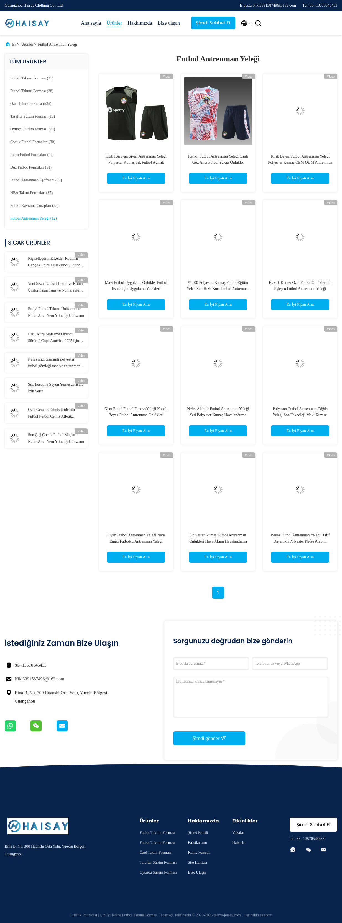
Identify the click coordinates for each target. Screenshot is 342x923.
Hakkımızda (139, 23)
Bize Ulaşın (197, 872)
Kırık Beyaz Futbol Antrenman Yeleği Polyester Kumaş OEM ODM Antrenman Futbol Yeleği (300, 162)
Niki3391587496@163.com (39, 679)
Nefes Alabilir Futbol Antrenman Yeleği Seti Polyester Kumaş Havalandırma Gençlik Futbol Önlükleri (218, 415)
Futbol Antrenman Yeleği (57, 44)
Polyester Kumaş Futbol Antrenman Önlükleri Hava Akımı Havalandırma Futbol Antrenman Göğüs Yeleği (218, 541)
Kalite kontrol (199, 852)
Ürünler (114, 23)
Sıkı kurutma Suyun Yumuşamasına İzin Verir (55, 387)
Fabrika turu (197, 842)
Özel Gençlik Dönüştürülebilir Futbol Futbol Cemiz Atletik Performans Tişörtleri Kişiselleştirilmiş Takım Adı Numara (51, 414)
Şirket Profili (198, 833)
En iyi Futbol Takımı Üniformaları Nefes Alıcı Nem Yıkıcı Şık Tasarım (56, 312)
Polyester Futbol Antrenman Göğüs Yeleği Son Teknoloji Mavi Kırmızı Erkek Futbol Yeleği (300, 415)
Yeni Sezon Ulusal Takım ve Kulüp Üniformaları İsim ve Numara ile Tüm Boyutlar (55, 288)
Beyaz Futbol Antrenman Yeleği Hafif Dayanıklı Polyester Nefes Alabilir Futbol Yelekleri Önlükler (300, 541)
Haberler (239, 842)
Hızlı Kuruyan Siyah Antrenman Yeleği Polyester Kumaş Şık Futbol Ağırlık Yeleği (136, 162)
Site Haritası (197, 862)
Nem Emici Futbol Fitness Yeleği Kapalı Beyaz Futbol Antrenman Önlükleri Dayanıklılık (135, 415)
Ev (14, 44)
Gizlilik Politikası (83, 915)
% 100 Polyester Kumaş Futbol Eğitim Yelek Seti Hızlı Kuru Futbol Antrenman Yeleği (218, 289)
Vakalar (238, 833)
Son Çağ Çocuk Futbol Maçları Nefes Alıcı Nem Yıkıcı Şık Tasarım (56, 438)
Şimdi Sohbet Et (213, 23)
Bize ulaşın (168, 23)
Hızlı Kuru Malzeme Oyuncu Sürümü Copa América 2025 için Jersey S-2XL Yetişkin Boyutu (53, 338)
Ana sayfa (91, 23)
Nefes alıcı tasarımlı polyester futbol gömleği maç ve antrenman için (54, 363)
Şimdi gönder (209, 738)
